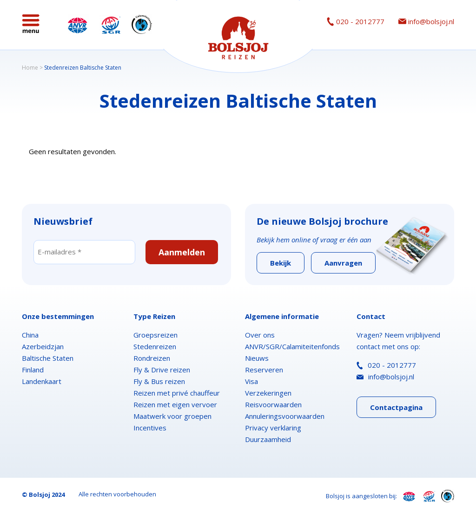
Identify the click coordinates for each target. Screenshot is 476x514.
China (30, 334)
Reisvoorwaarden (273, 404)
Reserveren (264, 369)
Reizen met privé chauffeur (176, 392)
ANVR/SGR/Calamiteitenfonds (292, 346)
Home (30, 68)
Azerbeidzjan (43, 346)
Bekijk (280, 262)
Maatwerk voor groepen (172, 416)
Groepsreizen (155, 334)
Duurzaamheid (268, 439)
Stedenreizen (154, 346)
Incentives (149, 427)
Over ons (260, 334)
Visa (251, 381)
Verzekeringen (268, 392)
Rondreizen (151, 358)
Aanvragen (343, 262)
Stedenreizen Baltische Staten (82, 68)
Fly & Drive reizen (161, 369)
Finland (33, 369)
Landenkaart (41, 381)
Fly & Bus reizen (159, 381)
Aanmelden (182, 252)
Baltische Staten (47, 358)
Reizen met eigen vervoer (175, 404)
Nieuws (257, 358)
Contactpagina (396, 407)
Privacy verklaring (273, 427)
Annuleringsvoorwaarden (284, 416)
